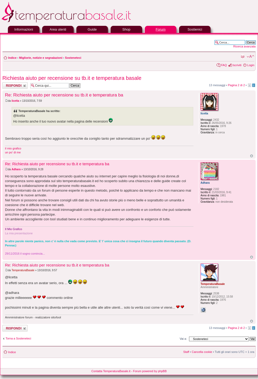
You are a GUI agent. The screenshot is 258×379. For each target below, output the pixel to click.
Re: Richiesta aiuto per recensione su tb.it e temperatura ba (64, 95)
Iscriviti (236, 65)
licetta (15, 100)
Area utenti (58, 29)
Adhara (16, 169)
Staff (186, 351)
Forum (161, 29)
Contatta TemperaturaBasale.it (110, 371)
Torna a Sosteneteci (18, 338)
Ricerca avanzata (244, 46)
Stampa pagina (242, 56)
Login (250, 65)
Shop (126, 29)
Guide (92, 29)
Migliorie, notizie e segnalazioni (40, 57)
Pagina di (236, 85)
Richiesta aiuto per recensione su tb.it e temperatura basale (71, 78)
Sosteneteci (73, 57)
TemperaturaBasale (23, 270)
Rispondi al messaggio (15, 85)
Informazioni (23, 29)
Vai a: (183, 338)
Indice (12, 57)
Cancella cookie (202, 351)
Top (251, 155)
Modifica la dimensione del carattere (250, 56)
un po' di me (13, 152)
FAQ (224, 65)
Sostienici (194, 29)
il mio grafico (13, 148)
